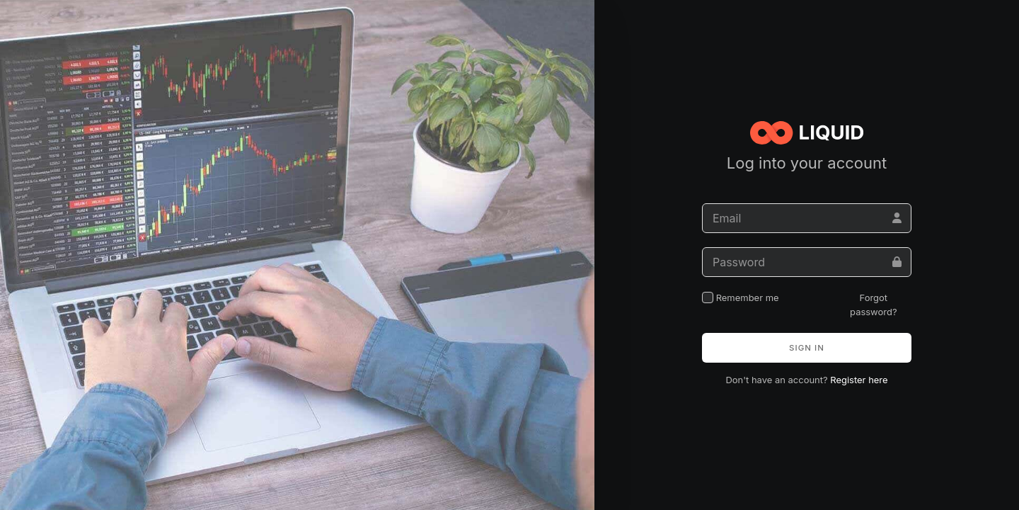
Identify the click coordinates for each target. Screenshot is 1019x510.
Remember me (740, 297)
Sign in (806, 348)
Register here (858, 379)
